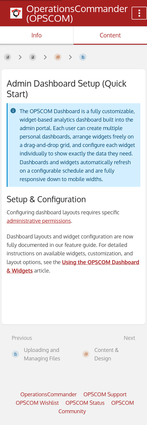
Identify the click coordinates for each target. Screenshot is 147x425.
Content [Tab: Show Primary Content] (110, 35)
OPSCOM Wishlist (37, 402)
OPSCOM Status (84, 402)
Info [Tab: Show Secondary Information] (36, 35)
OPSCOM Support (105, 394)
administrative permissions (39, 220)
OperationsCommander (48, 394)
